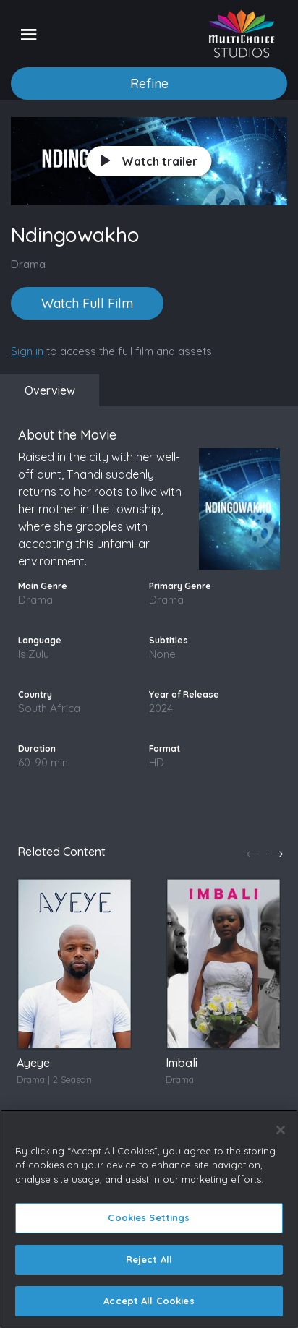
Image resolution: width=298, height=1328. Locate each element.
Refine (149, 83)
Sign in (27, 351)
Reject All (149, 1259)
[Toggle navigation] (29, 34)
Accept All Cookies (148, 1300)
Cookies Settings (149, 1217)
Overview (50, 390)
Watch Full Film (87, 303)
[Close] (281, 1130)
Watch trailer (149, 161)
